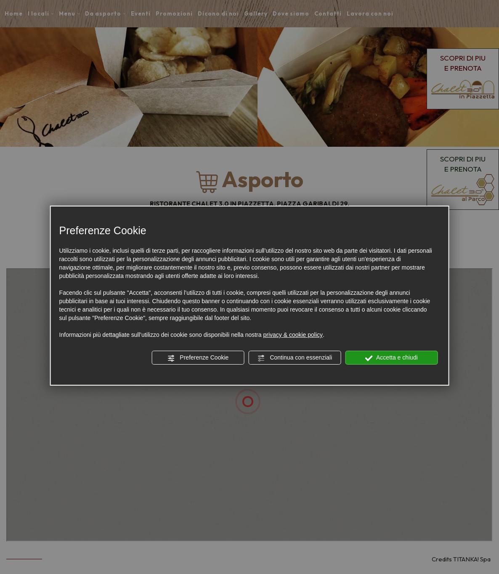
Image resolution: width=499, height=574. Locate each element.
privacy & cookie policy (293, 334)
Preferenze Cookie (197, 358)
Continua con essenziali (294, 358)
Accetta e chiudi (391, 358)
